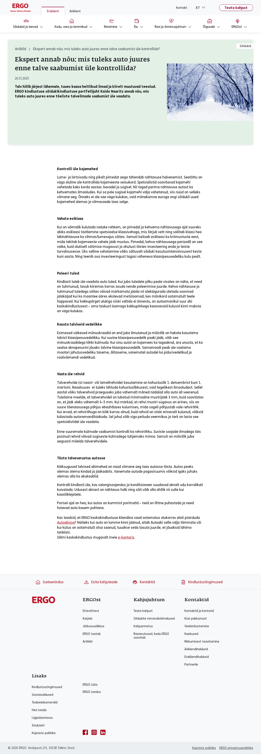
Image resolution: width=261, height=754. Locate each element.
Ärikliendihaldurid (196, 649)
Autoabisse (66, 522)
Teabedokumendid (44, 702)
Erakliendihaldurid (196, 657)
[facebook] (85, 732)
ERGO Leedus (92, 692)
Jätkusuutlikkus (93, 626)
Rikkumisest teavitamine (201, 641)
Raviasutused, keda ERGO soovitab (151, 635)
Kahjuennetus (143, 626)
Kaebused (191, 634)
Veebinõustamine (196, 626)
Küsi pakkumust (195, 618)
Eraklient (53, 11)
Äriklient (75, 11)
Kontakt (181, 8)
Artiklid (20, 49)
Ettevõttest (91, 611)
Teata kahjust (236, 8)
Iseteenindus (49, 582)
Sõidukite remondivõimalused (154, 618)
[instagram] (94, 732)
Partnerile (191, 664)
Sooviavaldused (42, 695)
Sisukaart (38, 725)
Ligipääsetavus (42, 718)
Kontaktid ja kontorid (199, 611)
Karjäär (88, 618)
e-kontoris (126, 537)
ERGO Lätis (90, 685)
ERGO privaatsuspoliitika (236, 748)
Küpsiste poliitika (43, 733)
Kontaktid (143, 582)
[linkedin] (102, 732)
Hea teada (39, 710)
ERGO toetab (92, 634)
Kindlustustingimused (202, 582)
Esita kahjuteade (101, 582)
